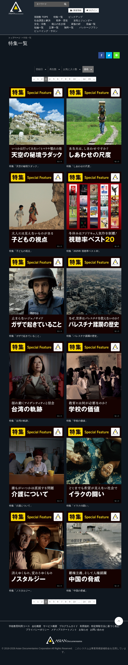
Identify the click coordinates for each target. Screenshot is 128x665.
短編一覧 (39, 27)
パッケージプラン (88, 27)
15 (89, 79)
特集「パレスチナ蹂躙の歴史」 (82, 336)
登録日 (41, 69)
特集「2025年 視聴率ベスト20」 (83, 251)
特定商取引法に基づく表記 (105, 626)
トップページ (14, 38)
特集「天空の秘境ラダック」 (24, 166)
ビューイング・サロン (46, 31)
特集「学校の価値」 (77, 420)
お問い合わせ (97, 629)
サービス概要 (50, 626)
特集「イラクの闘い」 (78, 505)
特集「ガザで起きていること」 (25, 336)
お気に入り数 (71, 69)
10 (74, 79)
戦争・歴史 (62, 20)
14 (84, 79)
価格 (88, 69)
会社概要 (36, 626)
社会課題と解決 (42, 20)
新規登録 (77, 10)
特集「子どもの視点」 (20, 251)
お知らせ (83, 629)
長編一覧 (91, 24)
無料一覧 (69, 27)
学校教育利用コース (19, 626)
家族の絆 (75, 24)
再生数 (55, 69)
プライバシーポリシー (37, 629)
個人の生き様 (59, 24)
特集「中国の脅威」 (77, 590)
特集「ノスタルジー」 (20, 590)
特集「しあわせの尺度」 (79, 166)
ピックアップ (75, 17)
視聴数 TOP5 (41, 17)
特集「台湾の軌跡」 (19, 420)
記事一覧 (53, 27)
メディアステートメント (64, 629)
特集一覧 (58, 17)
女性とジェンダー (83, 20)
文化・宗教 (40, 24)
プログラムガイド (68, 626)
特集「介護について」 (20, 505)
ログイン (93, 10)
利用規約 (84, 626)
